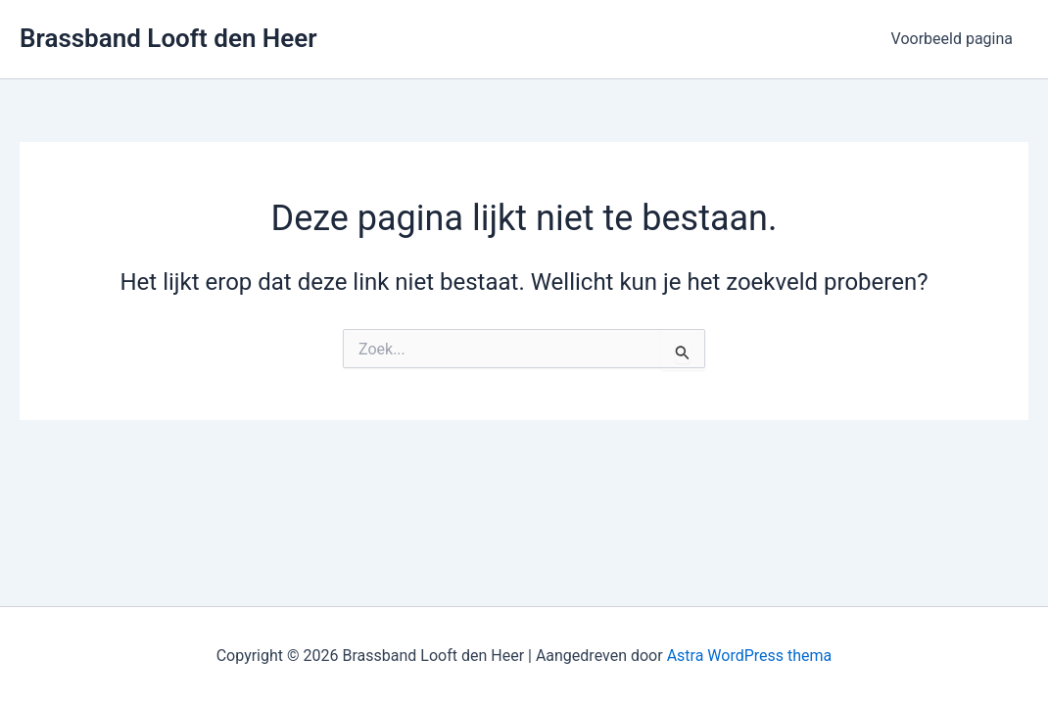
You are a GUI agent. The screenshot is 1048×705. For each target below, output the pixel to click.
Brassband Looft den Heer (168, 38)
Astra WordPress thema (750, 655)
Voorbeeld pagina (952, 38)
